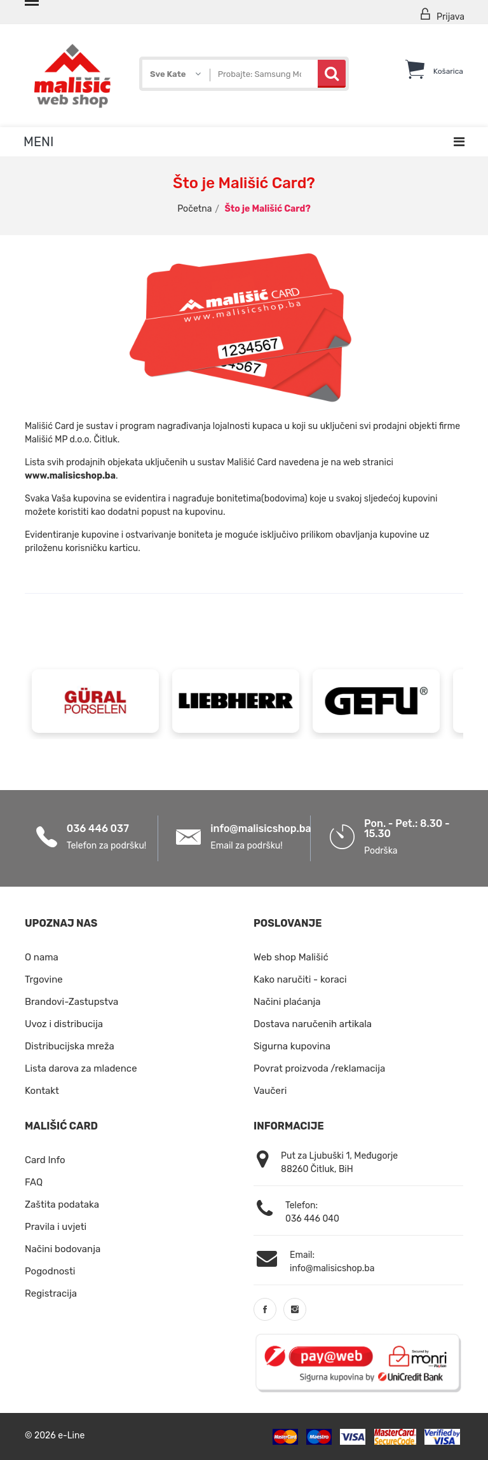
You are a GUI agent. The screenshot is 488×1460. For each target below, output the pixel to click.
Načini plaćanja (287, 1001)
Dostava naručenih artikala (313, 1024)
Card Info (45, 1160)
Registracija (51, 1293)
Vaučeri (270, 1090)
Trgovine (44, 979)
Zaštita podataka (62, 1204)
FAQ (34, 1182)
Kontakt (42, 1090)
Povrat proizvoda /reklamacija (319, 1068)
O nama (41, 957)
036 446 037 (98, 828)
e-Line (71, 1434)
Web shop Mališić (291, 957)
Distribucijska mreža (69, 1046)
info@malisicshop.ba (260, 828)
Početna (194, 208)
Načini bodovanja (62, 1249)
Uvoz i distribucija (64, 1024)
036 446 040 (312, 1218)
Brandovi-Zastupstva (71, 1001)
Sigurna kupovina (292, 1046)
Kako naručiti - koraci (300, 979)
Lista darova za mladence (81, 1068)
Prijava (441, 15)
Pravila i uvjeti (55, 1226)
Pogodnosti (50, 1271)
